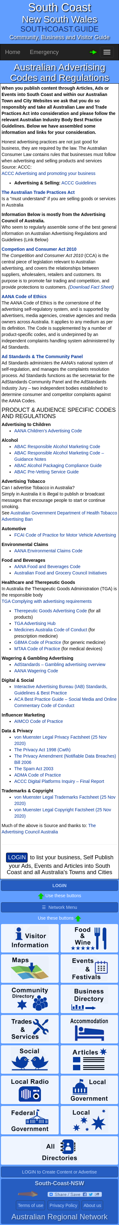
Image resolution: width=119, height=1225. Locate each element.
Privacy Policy (63, 1205)
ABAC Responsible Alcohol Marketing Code (57, 446)
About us (92, 1205)
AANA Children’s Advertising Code (48, 430)
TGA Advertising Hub (35, 623)
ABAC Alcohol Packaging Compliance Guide (58, 465)
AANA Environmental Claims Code (48, 550)
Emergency (44, 52)
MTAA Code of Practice (37, 648)
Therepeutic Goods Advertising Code (50, 610)
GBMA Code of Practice (37, 642)
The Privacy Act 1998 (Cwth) (42, 749)
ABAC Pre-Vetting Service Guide (46, 471)
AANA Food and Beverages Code (47, 566)
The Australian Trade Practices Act (38, 192)
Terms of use (30, 1205)
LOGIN (17, 857)
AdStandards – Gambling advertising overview (59, 664)
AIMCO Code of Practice (38, 721)
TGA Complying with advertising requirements (47, 601)
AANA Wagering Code (36, 670)
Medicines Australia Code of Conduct (50, 629)
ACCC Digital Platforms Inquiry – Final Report (59, 781)
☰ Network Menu (59, 907)
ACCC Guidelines (79, 182)
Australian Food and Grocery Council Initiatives (60, 572)
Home (12, 52)
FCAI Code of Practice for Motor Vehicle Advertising (65, 534)
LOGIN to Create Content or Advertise (59, 1171)
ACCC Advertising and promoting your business (49, 173)
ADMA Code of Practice (37, 775)
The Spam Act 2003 (33, 768)
